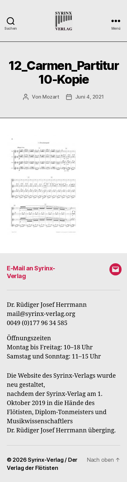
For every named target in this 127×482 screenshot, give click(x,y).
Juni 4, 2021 (89, 96)
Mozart (50, 96)
